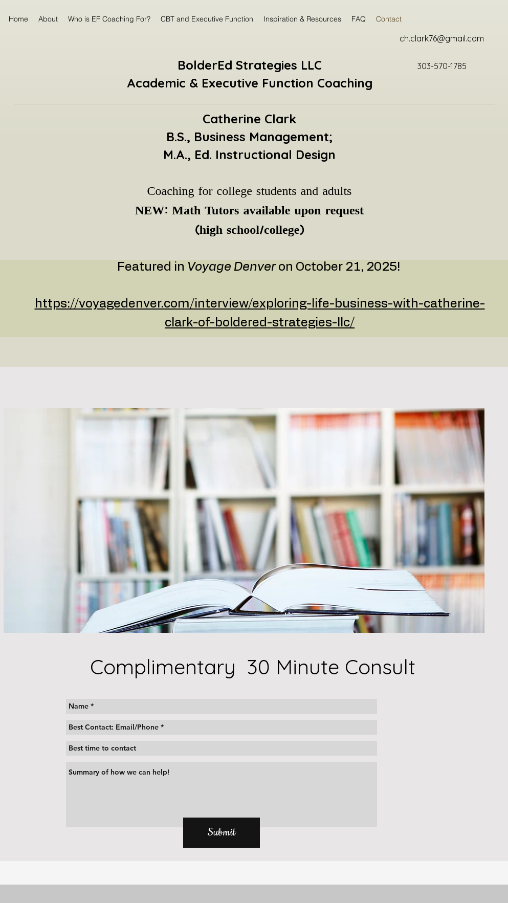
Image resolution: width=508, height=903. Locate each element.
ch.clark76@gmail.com (442, 38)
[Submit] (221, 833)
